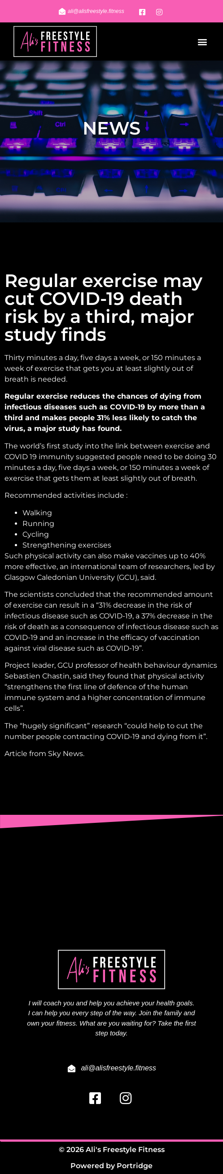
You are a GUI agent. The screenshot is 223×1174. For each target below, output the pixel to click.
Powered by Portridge (111, 1165)
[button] (202, 41)
